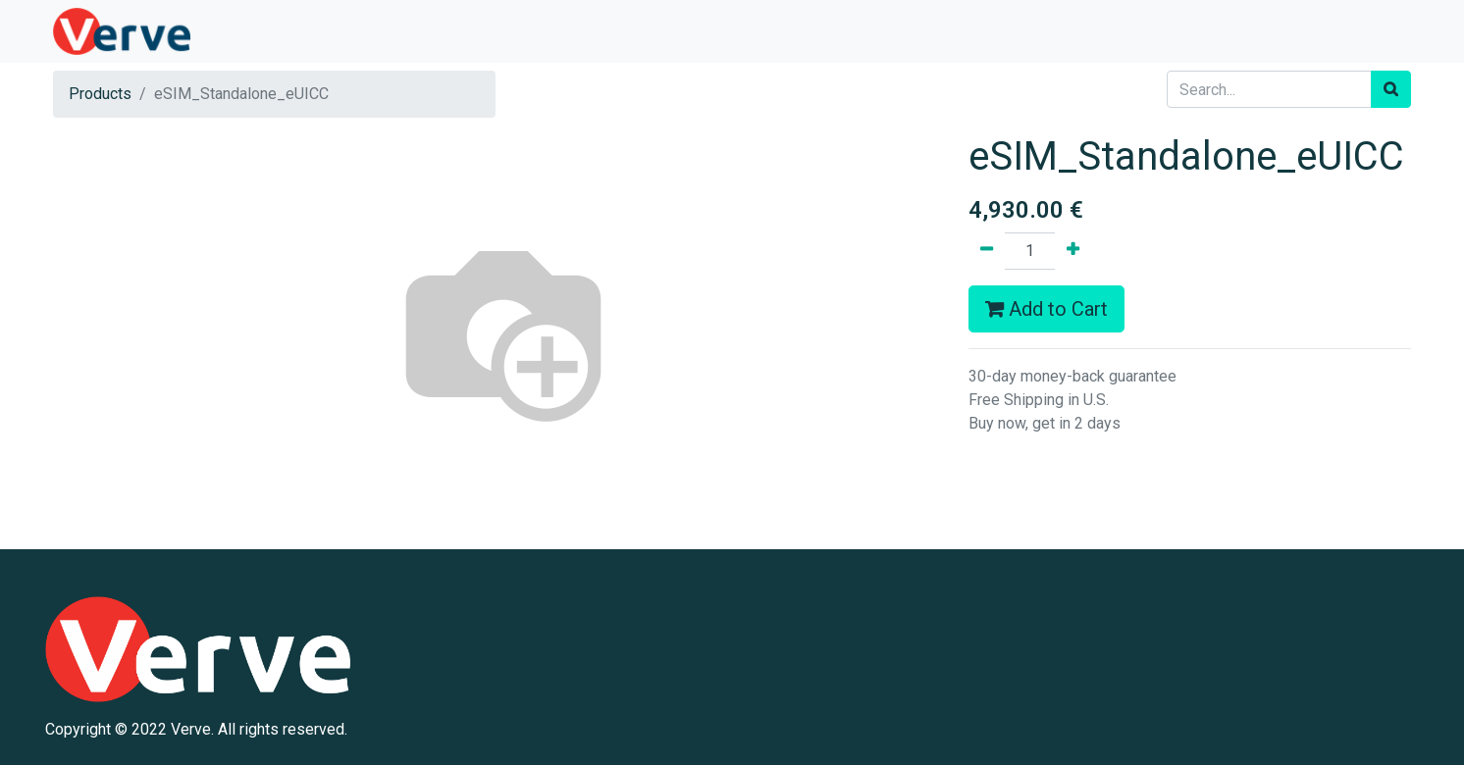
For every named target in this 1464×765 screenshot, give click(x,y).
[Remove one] (986, 251)
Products (100, 93)
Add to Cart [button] (1046, 309)
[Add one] (1073, 251)
